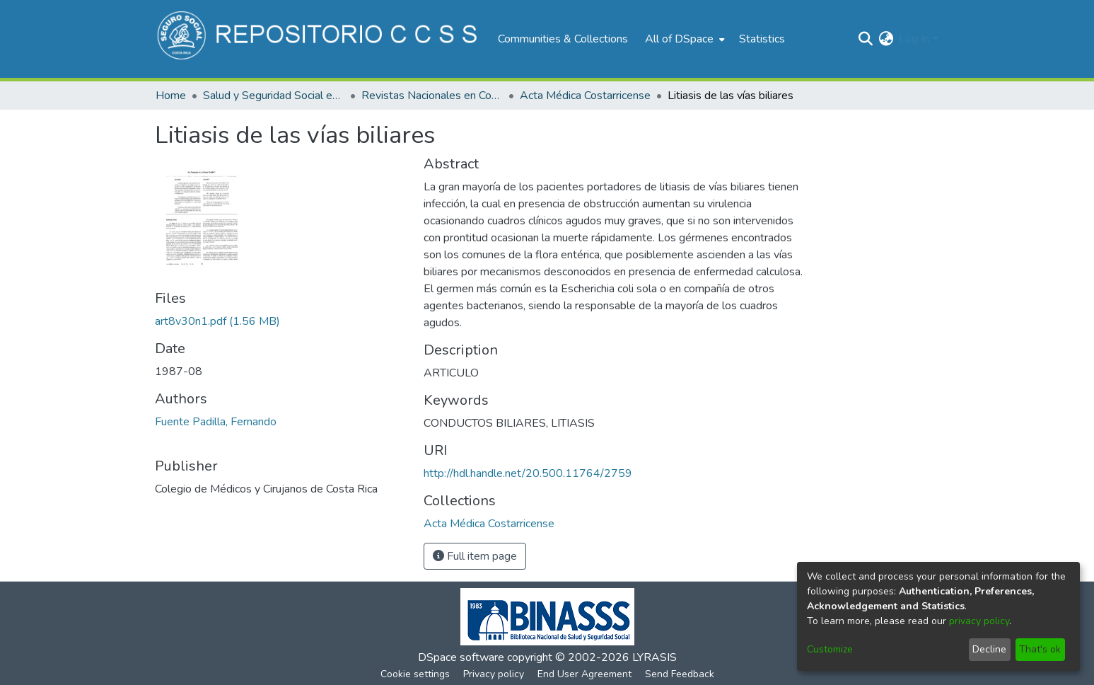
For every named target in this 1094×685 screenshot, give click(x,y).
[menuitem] (683, 39)
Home (171, 95)
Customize (830, 649)
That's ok (1040, 649)
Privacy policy (493, 674)
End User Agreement (584, 674)
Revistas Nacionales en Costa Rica (432, 95)
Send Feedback (679, 674)
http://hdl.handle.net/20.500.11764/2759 (528, 473)
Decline (989, 649)
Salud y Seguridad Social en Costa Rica (273, 95)
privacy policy (979, 621)
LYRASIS (654, 657)
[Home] (319, 39)
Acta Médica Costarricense (585, 95)
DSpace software (461, 657)
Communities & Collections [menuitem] (563, 39)
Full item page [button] (475, 556)
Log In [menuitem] (914, 39)
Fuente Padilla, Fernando (216, 422)
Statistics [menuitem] (762, 39)
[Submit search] (865, 38)
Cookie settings (415, 674)
